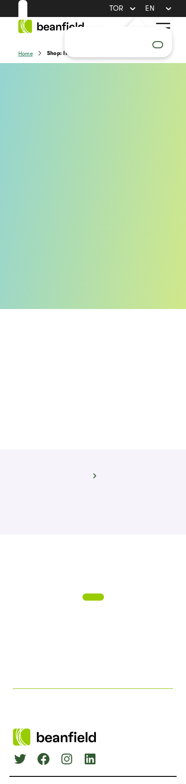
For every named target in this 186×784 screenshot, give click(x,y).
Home (25, 54)
